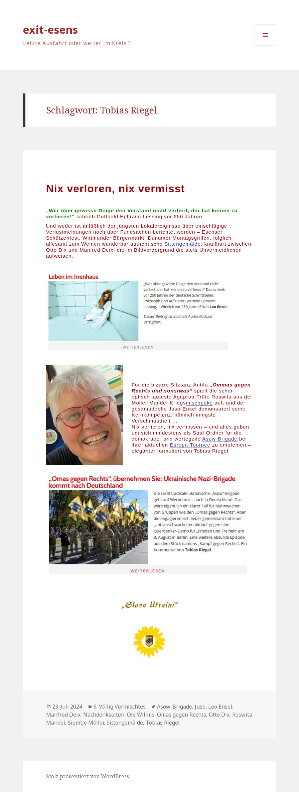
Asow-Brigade (219, 439)
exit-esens (50, 29)
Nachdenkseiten (103, 714)
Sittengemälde (125, 722)
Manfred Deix (63, 714)
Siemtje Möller (86, 722)
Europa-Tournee (190, 445)
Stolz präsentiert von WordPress (87, 776)
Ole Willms (140, 714)
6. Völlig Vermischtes (120, 706)
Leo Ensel (220, 706)
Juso (200, 706)
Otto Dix (219, 714)
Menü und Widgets (265, 45)
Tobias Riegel (163, 722)
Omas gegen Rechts (181, 714)
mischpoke (199, 403)
